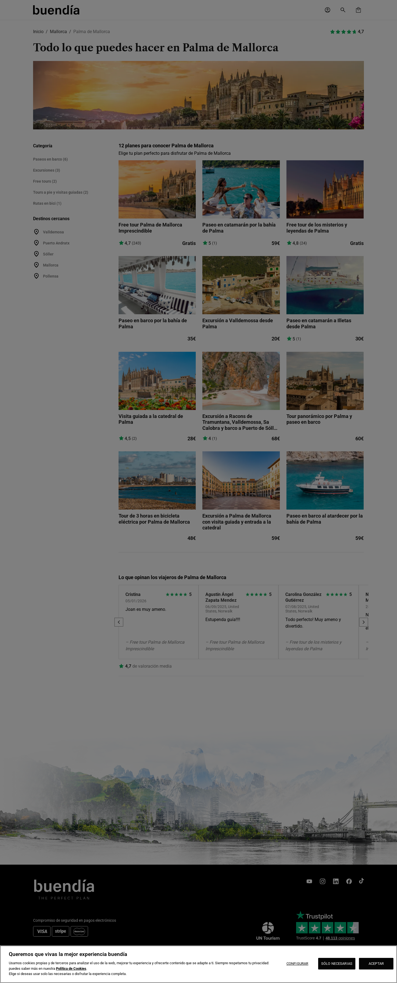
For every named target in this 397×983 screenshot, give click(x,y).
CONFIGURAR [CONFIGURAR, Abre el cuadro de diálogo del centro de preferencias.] (297, 963)
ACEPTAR (376, 963)
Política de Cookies (71, 968)
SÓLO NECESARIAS (336, 963)
